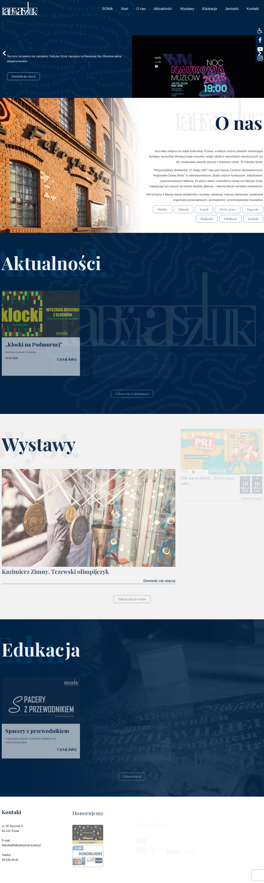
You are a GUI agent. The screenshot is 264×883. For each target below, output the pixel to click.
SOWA (107, 9)
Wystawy (187, 9)
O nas (141, 9)
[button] (260, 31)
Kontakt (253, 9)
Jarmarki (232, 9)
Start (124, 9)
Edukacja (209, 9)
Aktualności (163, 9)
